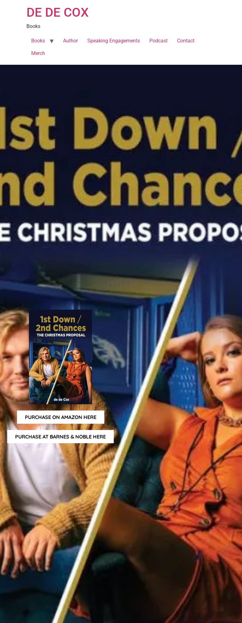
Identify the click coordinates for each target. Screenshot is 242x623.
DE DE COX (57, 12)
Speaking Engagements (113, 41)
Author (70, 41)
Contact (185, 41)
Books (38, 41)
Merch (38, 53)
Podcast (158, 41)
